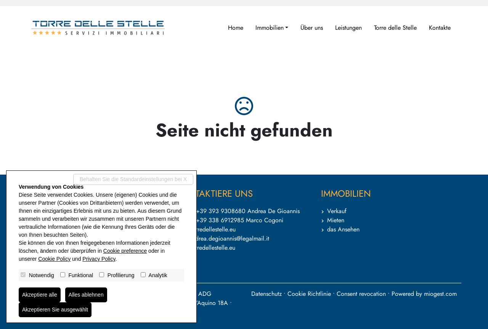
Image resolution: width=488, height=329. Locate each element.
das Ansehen (343, 229)
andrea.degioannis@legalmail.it (229, 238)
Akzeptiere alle (39, 295)
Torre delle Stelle (395, 27)
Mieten (335, 220)
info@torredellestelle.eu (206, 229)
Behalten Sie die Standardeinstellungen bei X (133, 179)
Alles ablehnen (86, 295)
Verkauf (337, 211)
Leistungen (348, 27)
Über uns (311, 27)
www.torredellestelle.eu (205, 247)
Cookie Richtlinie (309, 293)
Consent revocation (361, 293)
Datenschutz (266, 293)
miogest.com (440, 293)
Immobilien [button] (269, 27)
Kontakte (440, 27)
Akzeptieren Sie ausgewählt (55, 310)
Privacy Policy (98, 259)
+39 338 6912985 (220, 220)
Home (235, 27)
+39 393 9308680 (221, 211)
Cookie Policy (54, 259)
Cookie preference (125, 251)
